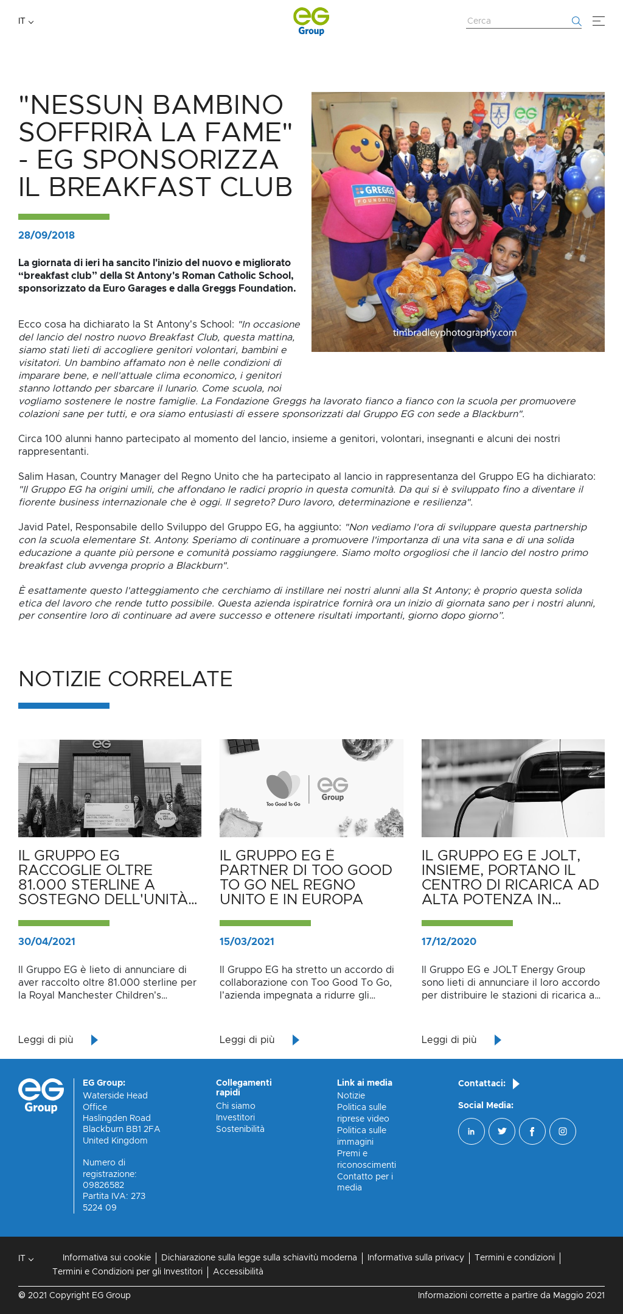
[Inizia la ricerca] (577, 21)
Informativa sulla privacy (415, 1258)
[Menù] (599, 21)
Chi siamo (236, 1106)
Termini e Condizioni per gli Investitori (127, 1272)
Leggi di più (45, 1040)
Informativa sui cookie (107, 1258)
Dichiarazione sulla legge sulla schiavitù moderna (259, 1258)
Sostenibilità (240, 1129)
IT (22, 21)
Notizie (351, 1096)
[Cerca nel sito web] (524, 22)
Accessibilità (238, 1272)
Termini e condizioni (515, 1258)
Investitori (235, 1118)
